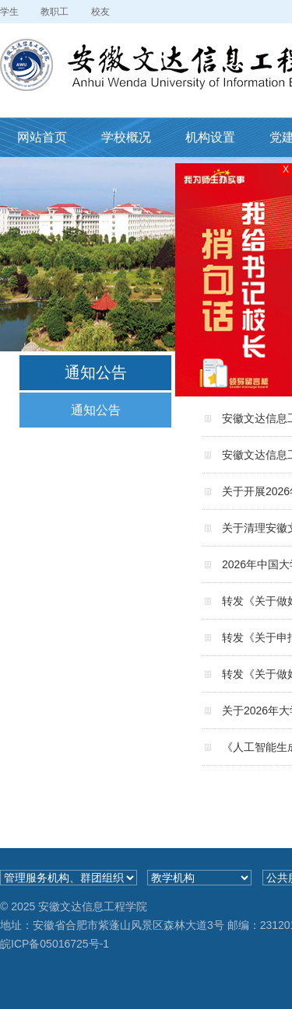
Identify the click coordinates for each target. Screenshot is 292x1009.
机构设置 (210, 137)
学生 (9, 11)
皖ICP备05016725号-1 (54, 943)
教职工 (54, 11)
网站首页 (42, 137)
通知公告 (96, 410)
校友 (100, 11)
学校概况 (126, 137)
